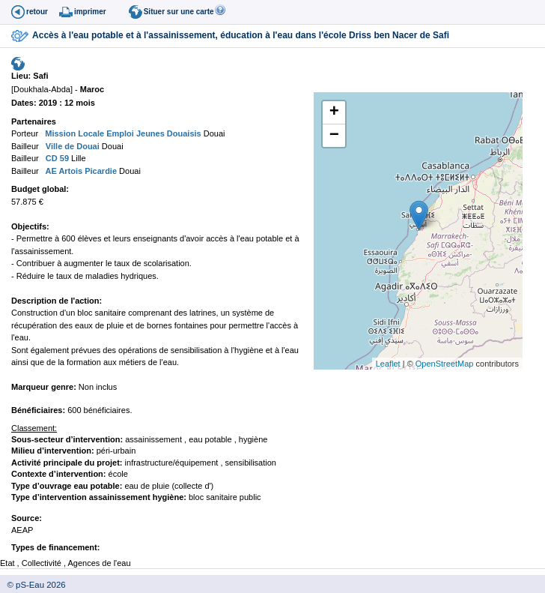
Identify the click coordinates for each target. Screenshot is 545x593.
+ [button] (334, 112)
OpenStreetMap (444, 363)
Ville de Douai (71, 146)
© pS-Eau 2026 (33, 584)
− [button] (334, 135)
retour (37, 11)
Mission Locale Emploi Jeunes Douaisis (122, 133)
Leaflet (388, 363)
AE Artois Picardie (80, 170)
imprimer (90, 11)
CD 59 (56, 158)
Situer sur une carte (179, 11)
